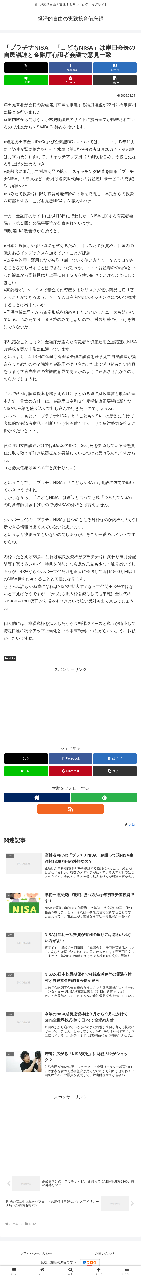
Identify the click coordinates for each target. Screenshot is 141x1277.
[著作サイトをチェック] (37, 797)
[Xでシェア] (26, 67)
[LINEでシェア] (26, 80)
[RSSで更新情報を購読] (70, 809)
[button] (115, 80)
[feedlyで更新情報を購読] (104, 797)
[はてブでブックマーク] (115, 67)
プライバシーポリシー (36, 1255)
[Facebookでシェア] (70, 67)
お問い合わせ (104, 1255)
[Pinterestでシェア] (70, 80)
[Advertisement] (70, 705)
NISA (10, 658)
